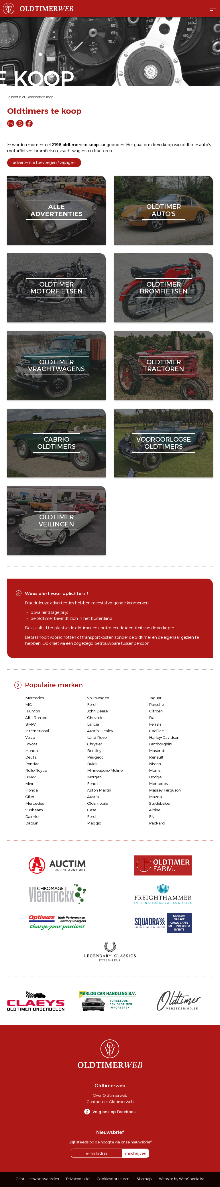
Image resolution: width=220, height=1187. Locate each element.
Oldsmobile (97, 803)
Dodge (155, 777)
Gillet (30, 796)
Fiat (152, 717)
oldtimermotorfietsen (56, 287)
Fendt (92, 783)
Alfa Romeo (36, 717)
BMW (30, 724)
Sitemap (144, 1179)
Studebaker (160, 803)
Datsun (31, 823)
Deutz (30, 757)
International (37, 730)
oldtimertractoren (163, 365)
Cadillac (156, 730)
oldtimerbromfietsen (164, 287)
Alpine (154, 810)
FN (151, 816)
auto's (205, 144)
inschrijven (135, 1153)
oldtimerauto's (163, 210)
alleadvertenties (56, 210)
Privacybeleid (78, 1179)
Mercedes (34, 698)
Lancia (93, 724)
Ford (91, 704)
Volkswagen (98, 698)
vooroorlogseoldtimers (163, 442)
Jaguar (155, 698)
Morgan (94, 777)
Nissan (155, 763)
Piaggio (94, 823)
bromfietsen (46, 150)
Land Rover (97, 737)
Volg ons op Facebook (114, 1111)
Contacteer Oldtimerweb (110, 1101)
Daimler (32, 816)
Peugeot (95, 757)
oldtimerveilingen (56, 520)
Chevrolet (96, 717)
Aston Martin (99, 790)
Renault (156, 757)
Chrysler (94, 744)
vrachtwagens (73, 150)
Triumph (32, 711)
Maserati (157, 750)
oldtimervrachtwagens (56, 365)
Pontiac (32, 763)
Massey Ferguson (165, 790)
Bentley (94, 750)
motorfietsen (19, 150)
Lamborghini (160, 744)
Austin (93, 796)
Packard (157, 823)
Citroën (156, 711)
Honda (31, 750)
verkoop (165, 144)
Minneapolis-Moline (105, 770)
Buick (92, 763)
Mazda (155, 796)
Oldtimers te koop (40, 97)
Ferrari (155, 724)
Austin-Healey (100, 730)
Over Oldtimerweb (110, 1095)
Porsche (156, 704)
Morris (154, 770)
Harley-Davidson (164, 737)
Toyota (31, 744)
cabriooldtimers (56, 442)
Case (91, 810)
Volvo (30, 737)
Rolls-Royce (36, 770)
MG (28, 704)
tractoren (103, 150)
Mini (29, 783)
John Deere (97, 711)
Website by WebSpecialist (181, 1179)
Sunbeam (34, 810)
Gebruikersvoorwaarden (37, 1179)
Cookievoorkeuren (113, 1179)
